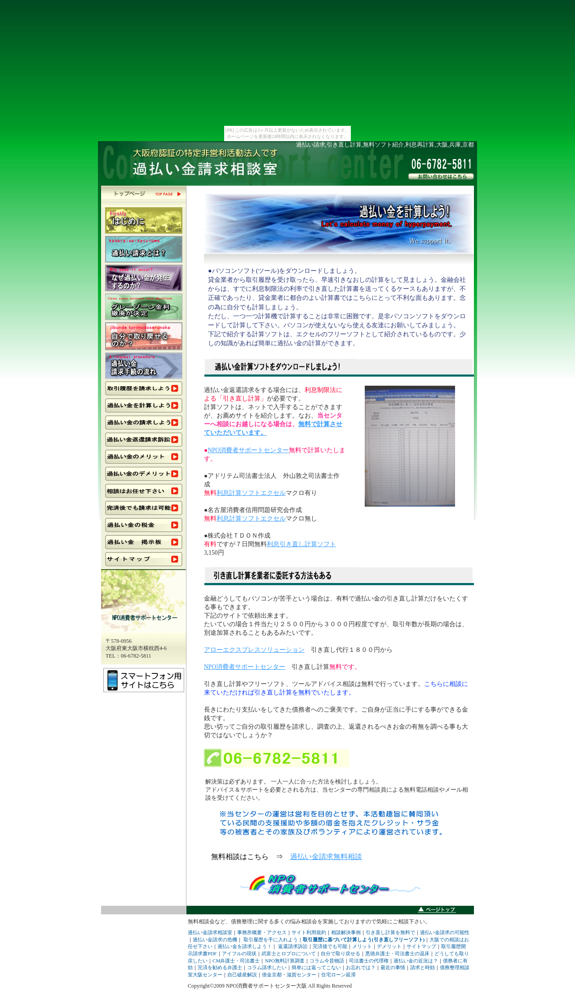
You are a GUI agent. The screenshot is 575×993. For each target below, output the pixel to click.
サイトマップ (421, 946)
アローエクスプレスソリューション (254, 649)
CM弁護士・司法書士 (236, 960)
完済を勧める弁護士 (220, 967)
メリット (362, 946)
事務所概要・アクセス (262, 932)
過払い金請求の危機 (215, 939)
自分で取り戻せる (340, 953)
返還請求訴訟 (293, 946)
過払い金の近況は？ (416, 960)
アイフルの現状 (239, 953)
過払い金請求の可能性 (444, 932)
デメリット (389, 946)
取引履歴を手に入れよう (270, 939)
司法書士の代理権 (369, 960)
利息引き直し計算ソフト (301, 544)
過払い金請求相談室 (210, 932)
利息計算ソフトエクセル (251, 493)
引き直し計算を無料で (390, 932)
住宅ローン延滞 (338, 974)
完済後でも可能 (330, 946)
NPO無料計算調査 (284, 960)
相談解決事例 (346, 932)
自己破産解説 (242, 974)
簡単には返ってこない (316, 967)
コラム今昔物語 (327, 960)
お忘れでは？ (361, 967)
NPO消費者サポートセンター (248, 450)
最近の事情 (392, 967)
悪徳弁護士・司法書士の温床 (397, 953)
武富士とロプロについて (288, 953)
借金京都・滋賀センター (289, 974)
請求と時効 (422, 967)
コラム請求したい (267, 967)
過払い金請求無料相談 (326, 856)
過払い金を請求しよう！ (244, 946)
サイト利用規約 (309, 932)
